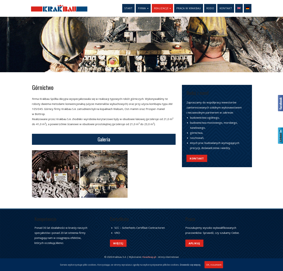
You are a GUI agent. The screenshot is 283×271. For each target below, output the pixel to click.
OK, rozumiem (213, 264)
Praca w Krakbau (188, 8)
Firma (143, 8)
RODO (210, 8)
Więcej (118, 243)
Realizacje (162, 8)
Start (128, 8)
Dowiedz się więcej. (190, 264)
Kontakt (225, 8)
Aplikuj (194, 243)
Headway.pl (149, 257)
